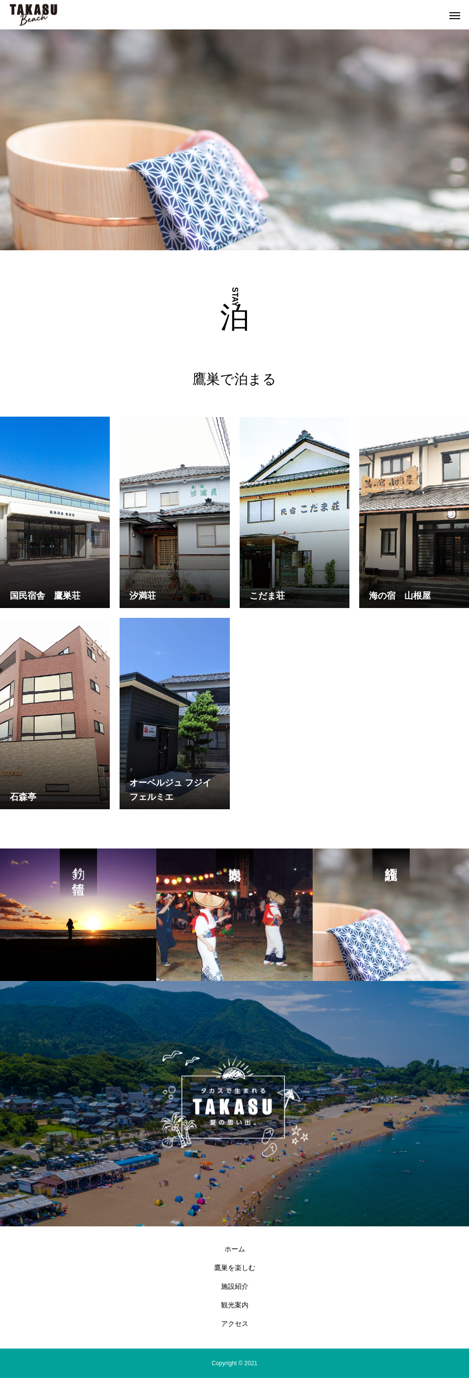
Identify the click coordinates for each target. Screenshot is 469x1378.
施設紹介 (234, 1286)
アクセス (234, 1323)
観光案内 (234, 1305)
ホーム (234, 1249)
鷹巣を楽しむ (234, 1268)
